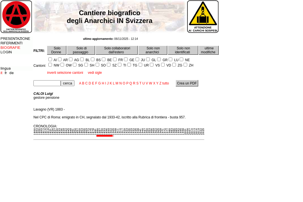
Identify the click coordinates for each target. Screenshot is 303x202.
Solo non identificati (183, 50)
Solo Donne (56, 50)
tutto (165, 83)
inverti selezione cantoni (65, 73)
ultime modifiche (208, 50)
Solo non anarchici (153, 50)
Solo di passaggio (81, 50)
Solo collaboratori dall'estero (116, 50)
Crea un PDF (187, 83)
